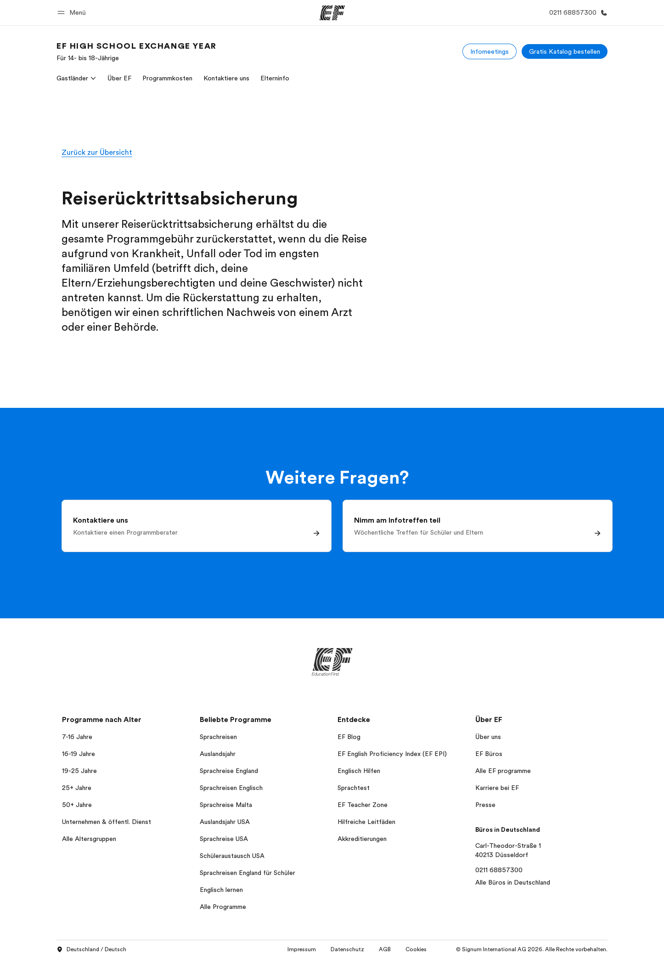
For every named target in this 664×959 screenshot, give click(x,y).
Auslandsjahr (218, 753)
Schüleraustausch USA (232, 855)
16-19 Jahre (78, 753)
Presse (485, 804)
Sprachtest (354, 787)
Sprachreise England (229, 770)
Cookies (416, 949)
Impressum (301, 949)
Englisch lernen (221, 889)
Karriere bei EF (497, 787)
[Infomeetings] (489, 51)
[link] (136, 51)
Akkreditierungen (362, 838)
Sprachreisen (218, 736)
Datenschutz (347, 949)
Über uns (488, 736)
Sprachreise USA (224, 838)
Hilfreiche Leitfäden (366, 821)
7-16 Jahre (77, 736)
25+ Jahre (76, 787)
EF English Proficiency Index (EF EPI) (392, 753)
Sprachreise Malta (226, 804)
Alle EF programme (503, 770)
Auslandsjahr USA (225, 821)
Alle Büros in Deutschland (512, 882)
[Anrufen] (577, 12)
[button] (73, 12)
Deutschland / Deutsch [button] (91, 949)
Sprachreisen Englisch (231, 787)
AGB (385, 949)
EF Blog (349, 736)
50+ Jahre (77, 804)
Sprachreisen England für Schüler (247, 872)
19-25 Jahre (79, 770)
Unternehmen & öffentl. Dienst (106, 821)
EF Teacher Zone (363, 804)
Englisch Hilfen (359, 770)
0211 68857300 (499, 870)
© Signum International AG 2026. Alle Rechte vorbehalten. (532, 949)
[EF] (332, 13)
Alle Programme (223, 906)
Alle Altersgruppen (89, 838)
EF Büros (488, 753)
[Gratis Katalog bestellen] (565, 51)
